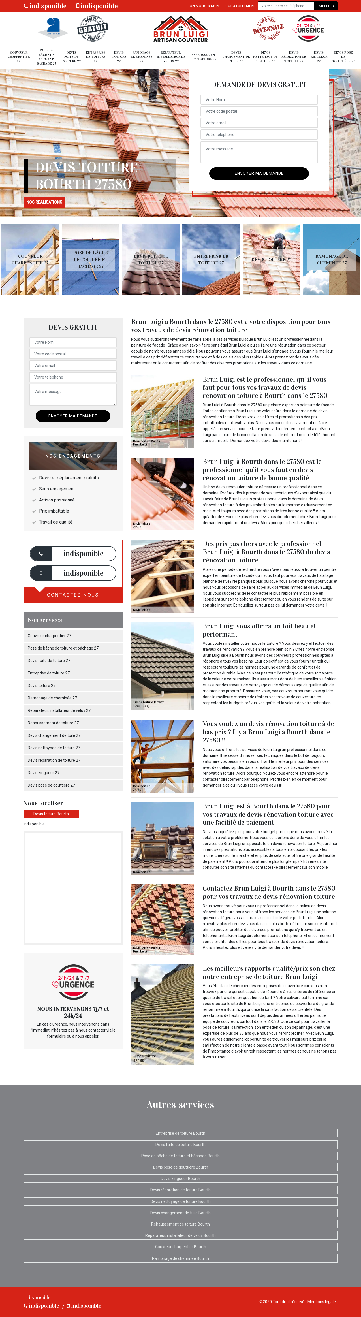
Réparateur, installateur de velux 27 (171, 56)
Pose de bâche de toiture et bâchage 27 (47, 56)
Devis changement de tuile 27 (236, 56)
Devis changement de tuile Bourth (180, 1213)
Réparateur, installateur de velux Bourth (180, 1235)
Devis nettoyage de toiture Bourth (181, 1201)
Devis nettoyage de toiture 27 (265, 56)
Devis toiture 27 (119, 56)
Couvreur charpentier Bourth (180, 1247)
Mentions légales (322, 1301)
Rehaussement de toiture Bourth (180, 1224)
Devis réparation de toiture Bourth (180, 1190)
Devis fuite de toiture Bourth (180, 1144)
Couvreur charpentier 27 (19, 56)
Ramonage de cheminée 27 (142, 56)
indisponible (45, 6)
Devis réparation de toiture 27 (293, 56)
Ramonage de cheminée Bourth (180, 1258)
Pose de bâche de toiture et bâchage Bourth (180, 1156)
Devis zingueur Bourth (180, 1178)
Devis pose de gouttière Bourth (180, 1167)
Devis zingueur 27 (319, 56)
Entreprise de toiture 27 (96, 56)
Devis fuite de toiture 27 (71, 56)
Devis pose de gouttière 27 (343, 56)
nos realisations (44, 202)
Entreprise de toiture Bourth (180, 1133)
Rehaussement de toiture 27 (204, 57)
